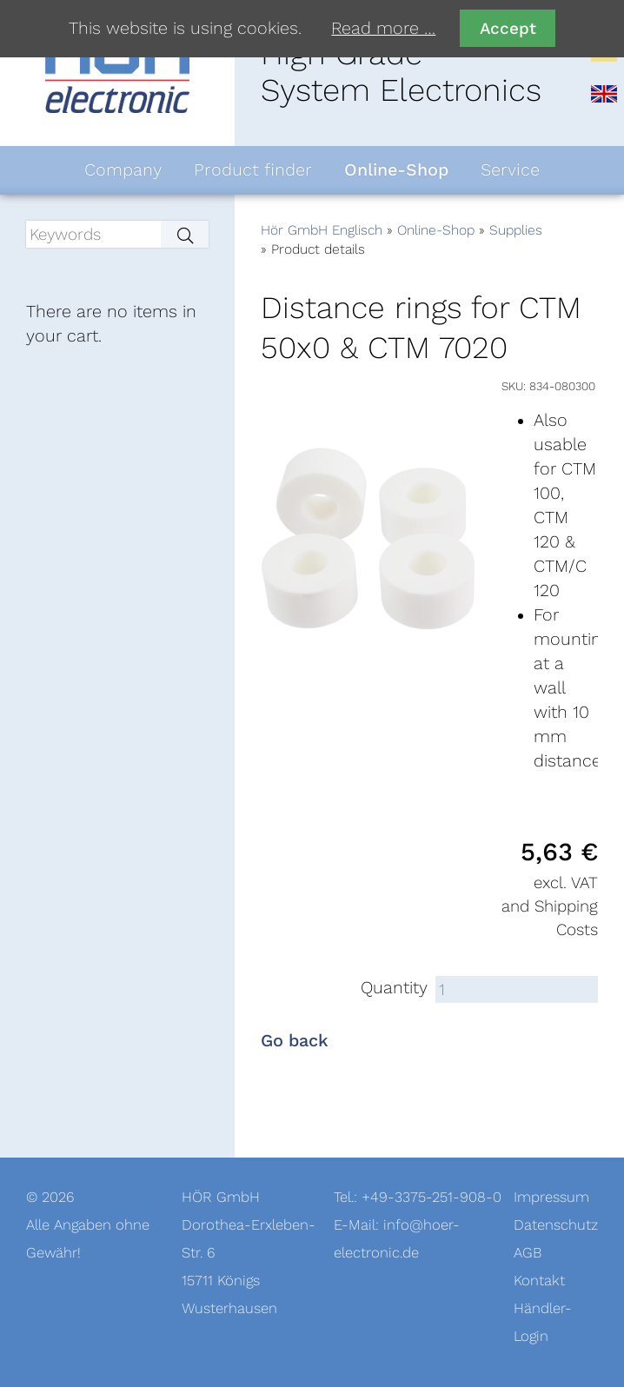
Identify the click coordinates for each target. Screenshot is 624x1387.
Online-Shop (436, 230)
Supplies (515, 230)
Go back (295, 1041)
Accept (508, 28)
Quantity (394, 988)
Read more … (383, 28)
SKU (512, 386)
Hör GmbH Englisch (321, 230)
